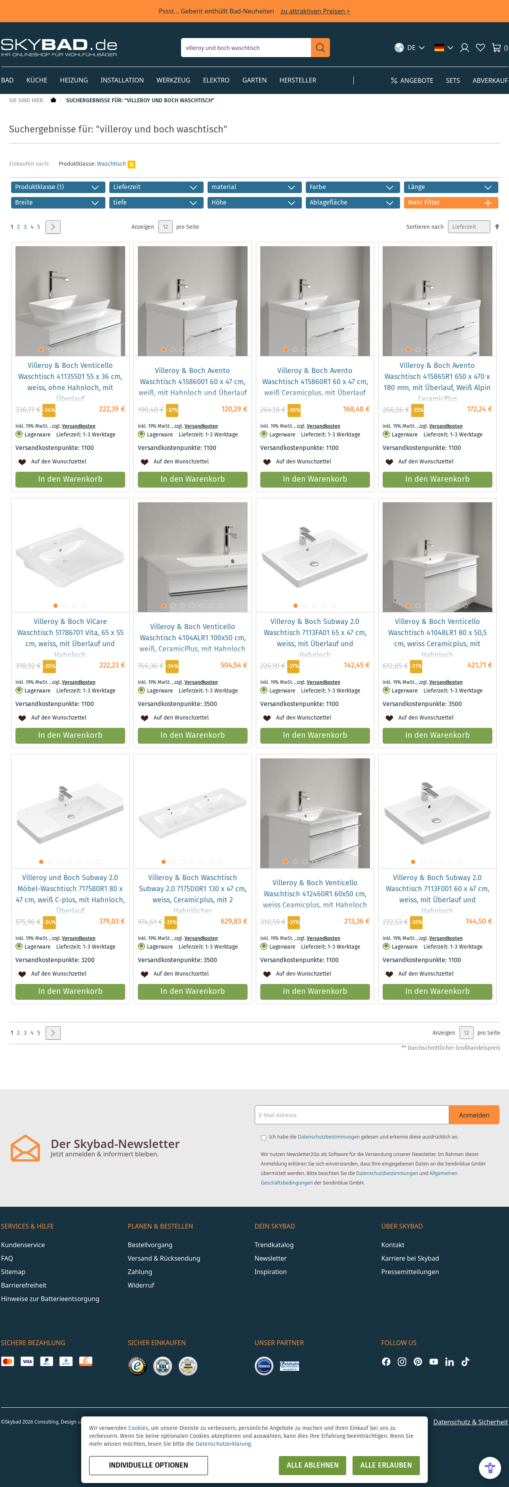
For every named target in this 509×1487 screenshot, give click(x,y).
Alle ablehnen (313, 1465)
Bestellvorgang (150, 1244)
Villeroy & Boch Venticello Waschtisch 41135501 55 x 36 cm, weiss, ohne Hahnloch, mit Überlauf (70, 382)
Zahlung (140, 1271)
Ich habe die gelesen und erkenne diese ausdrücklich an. (364, 1136)
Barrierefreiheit (24, 1285)
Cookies (138, 1428)
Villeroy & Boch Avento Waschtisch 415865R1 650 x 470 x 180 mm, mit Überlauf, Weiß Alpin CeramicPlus (437, 382)
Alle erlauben (386, 1465)
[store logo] (59, 47)
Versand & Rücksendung (164, 1258)
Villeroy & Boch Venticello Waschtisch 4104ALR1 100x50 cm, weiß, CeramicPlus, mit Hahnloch (192, 638)
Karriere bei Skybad (410, 1258)
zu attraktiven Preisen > (315, 11)
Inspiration (271, 1271)
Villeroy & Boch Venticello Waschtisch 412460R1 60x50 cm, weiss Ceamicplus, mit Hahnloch (315, 894)
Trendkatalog (274, 1244)
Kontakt (393, 1244)
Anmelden (474, 1115)
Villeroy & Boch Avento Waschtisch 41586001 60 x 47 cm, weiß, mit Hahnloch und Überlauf (193, 382)
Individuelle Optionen (148, 1465)
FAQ (7, 1258)
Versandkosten (78, 426)
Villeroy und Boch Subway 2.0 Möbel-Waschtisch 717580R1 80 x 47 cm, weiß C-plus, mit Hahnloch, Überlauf (70, 895)
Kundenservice (23, 1244)
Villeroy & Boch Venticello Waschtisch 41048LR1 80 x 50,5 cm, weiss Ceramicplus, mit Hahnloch (437, 638)
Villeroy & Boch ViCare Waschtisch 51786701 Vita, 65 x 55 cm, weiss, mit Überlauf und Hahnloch (70, 638)
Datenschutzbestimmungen (329, 1136)
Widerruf (141, 1285)
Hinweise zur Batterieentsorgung (50, 1298)
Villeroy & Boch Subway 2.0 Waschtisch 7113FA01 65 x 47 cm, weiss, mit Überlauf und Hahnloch (315, 638)
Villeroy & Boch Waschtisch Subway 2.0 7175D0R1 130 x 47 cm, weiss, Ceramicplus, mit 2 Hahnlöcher (192, 895)
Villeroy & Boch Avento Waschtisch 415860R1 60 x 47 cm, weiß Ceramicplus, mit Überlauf (315, 382)
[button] (410, 47)
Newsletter (271, 1258)
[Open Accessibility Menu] (490, 1468)
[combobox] (246, 47)
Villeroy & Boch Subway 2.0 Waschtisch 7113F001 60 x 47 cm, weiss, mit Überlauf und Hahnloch (437, 895)
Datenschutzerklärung (223, 1444)
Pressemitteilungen (410, 1271)
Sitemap (13, 1271)
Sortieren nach (425, 227)
